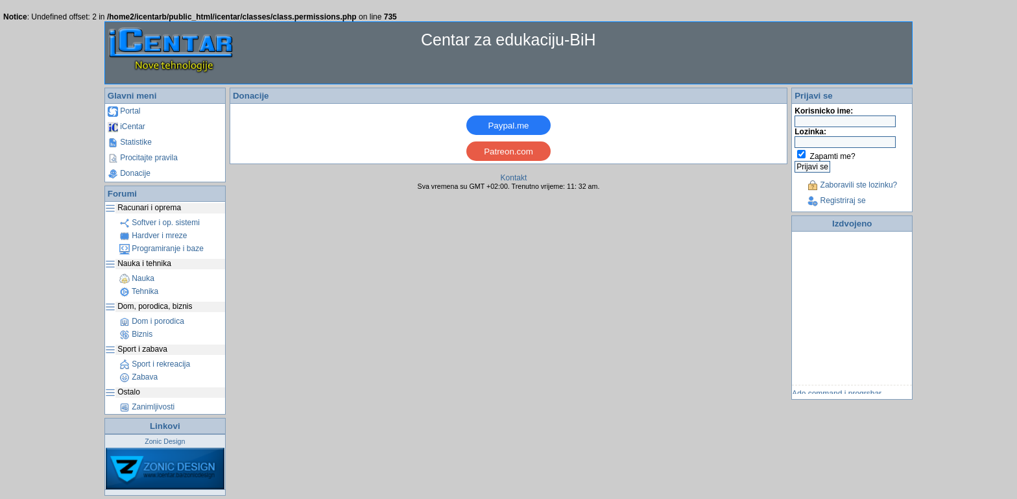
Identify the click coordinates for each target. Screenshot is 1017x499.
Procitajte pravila (143, 157)
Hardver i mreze (153, 235)
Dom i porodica (151, 321)
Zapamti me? (832, 156)
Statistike (130, 142)
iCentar (126, 126)
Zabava (138, 377)
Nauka (136, 278)
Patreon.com (508, 151)
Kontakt (514, 177)
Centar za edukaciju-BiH (508, 39)
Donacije (129, 173)
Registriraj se (836, 200)
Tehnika (138, 291)
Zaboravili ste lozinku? (852, 184)
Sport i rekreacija (154, 364)
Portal (124, 111)
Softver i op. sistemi (159, 222)
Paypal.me (508, 125)
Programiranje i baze (161, 248)
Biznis (135, 334)
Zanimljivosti (146, 406)
